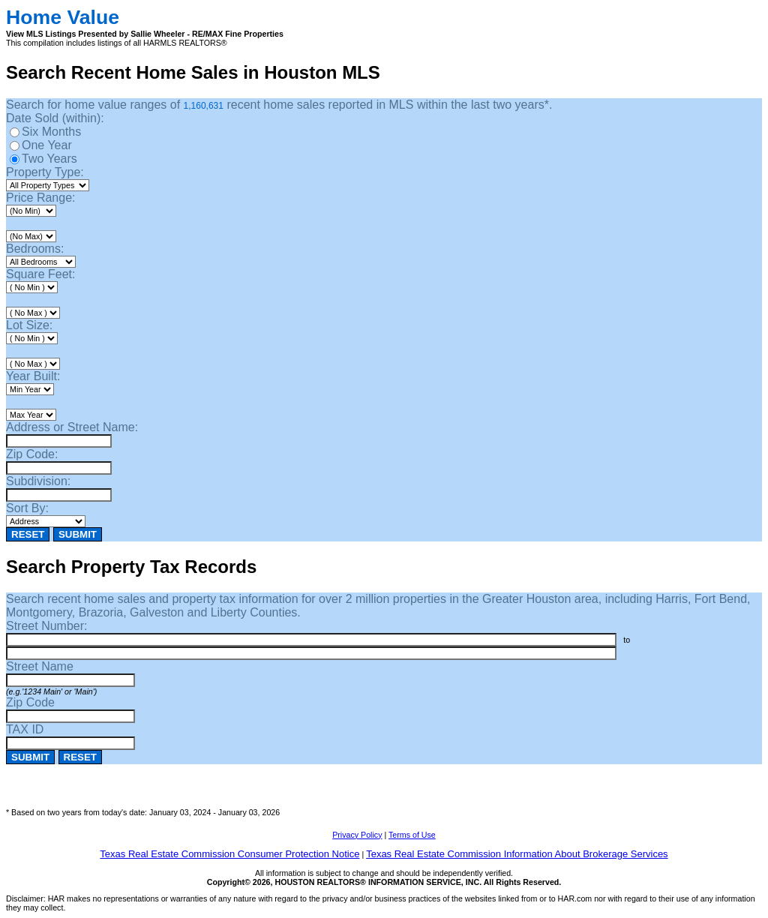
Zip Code (30, 702)
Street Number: (46, 626)
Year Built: (33, 376)
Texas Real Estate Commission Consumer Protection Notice (229, 854)
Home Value (62, 17)
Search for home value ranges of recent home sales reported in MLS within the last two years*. (279, 104)
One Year (47, 145)
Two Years (49, 158)
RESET (27, 534)
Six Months (51, 131)
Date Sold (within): (55, 118)
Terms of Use (412, 834)
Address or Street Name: (72, 427)
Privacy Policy (357, 834)
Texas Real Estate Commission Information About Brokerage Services (517, 854)
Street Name (40, 666)
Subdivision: (38, 481)
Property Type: (45, 172)
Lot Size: (29, 325)
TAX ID (25, 729)
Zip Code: (32, 454)
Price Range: (41, 197)
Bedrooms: (35, 248)
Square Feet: (41, 274)
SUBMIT (77, 534)
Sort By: (27, 508)
